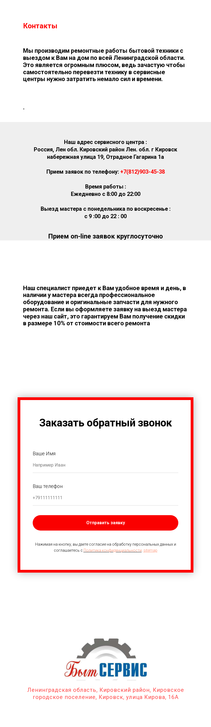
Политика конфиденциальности (113, 550)
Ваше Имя (44, 453)
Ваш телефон (48, 486)
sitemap (150, 550)
